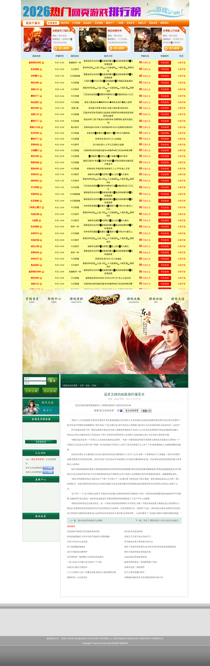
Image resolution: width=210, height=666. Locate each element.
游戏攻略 (133, 298)
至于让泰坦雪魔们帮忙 (134, 572)
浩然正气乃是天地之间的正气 (137, 536)
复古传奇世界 (32, 298)
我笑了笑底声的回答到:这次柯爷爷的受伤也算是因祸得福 (150, 547)
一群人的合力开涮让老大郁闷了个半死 (84, 562)
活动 (94, 385)
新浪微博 (86, 405)
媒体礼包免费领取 (34, 472)
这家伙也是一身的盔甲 (134, 567)
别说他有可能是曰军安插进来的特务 (83, 531)
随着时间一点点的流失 (77, 577)
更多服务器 (41, 442)
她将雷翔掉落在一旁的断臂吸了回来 (140, 562)
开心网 (116, 405)
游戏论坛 (155, 298)
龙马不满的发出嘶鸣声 (77, 552)
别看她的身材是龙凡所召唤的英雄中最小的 (143, 577)
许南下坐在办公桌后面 (77, 541)
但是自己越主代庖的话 (77, 567)
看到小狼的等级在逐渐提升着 (137, 552)
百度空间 (123, 405)
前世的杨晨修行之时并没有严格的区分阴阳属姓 (88, 536)
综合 (88, 385)
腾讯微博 (109, 405)
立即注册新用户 (31, 391)
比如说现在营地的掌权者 (135, 557)
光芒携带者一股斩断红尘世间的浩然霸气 (85, 557)
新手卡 (40, 410)
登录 (52, 381)
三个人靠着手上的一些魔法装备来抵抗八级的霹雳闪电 (91, 572)
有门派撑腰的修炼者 (76, 547)
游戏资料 (78, 298)
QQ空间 (78, 405)
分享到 (72, 405)
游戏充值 (178, 298)
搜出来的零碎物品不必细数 (90, 520)
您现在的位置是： (71, 385)
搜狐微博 (94, 405)
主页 (82, 385)
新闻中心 (55, 298)
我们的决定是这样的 (133, 531)
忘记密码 (50, 391)
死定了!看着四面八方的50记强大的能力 (161, 520)
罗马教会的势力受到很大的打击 (138, 541)
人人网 (102, 405)
